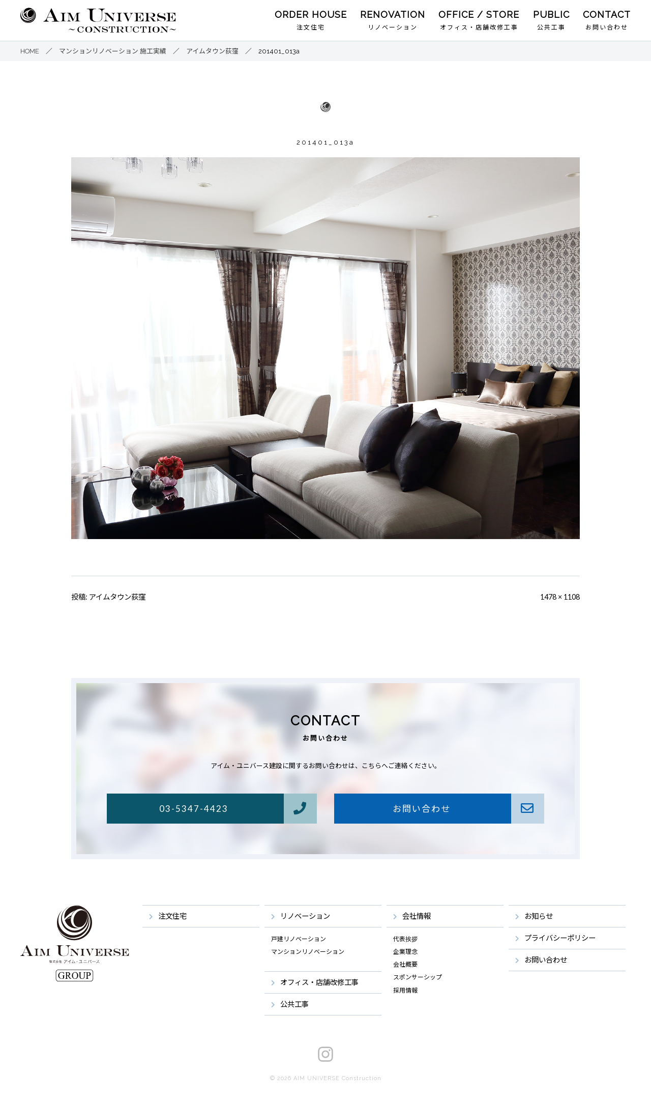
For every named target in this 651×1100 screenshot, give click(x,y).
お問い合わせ (606, 27)
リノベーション (393, 27)
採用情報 (405, 990)
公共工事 (551, 27)
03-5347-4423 (237, 809)
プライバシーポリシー (560, 938)
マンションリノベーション (307, 951)
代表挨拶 (405, 939)
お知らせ (538, 916)
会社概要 (405, 964)
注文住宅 (311, 27)
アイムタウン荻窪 (117, 597)
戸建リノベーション (298, 939)
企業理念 (405, 951)
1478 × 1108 (560, 597)
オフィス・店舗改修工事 (479, 27)
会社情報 (416, 916)
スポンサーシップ (417, 977)
